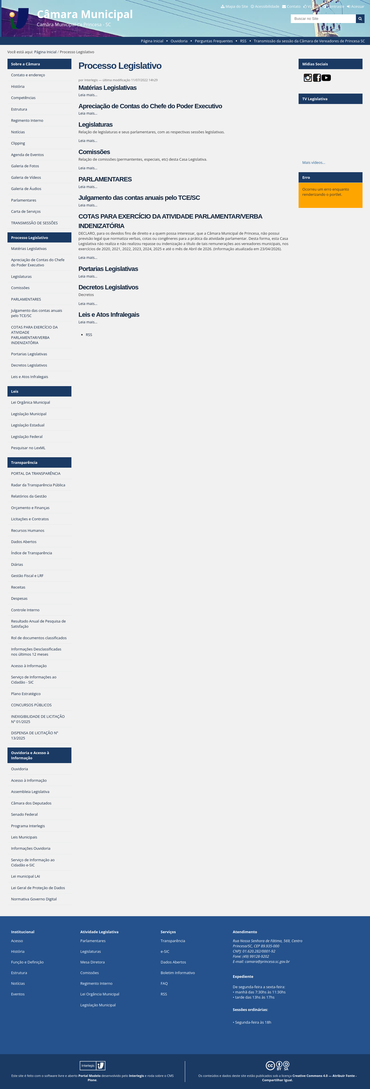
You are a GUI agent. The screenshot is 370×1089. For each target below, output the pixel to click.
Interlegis (136, 1075)
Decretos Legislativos (108, 287)
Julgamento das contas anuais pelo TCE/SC (139, 197)
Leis (14, 391)
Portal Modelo (89, 1075)
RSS (243, 40)
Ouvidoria (179, 40)
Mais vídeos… (313, 162)
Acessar (358, 6)
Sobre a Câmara (25, 64)
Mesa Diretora (92, 962)
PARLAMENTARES (105, 179)
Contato (294, 6)
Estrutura (19, 972)
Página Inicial (152, 40)
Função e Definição (27, 962)
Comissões (94, 151)
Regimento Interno (96, 983)
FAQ (164, 983)
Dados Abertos (173, 962)
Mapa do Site (236, 6)
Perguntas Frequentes (214, 40)
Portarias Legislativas (108, 268)
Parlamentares (92, 940)
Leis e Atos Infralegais (108, 314)
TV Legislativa (314, 98)
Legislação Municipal (98, 1005)
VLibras (314, 6)
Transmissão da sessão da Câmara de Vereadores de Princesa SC (309, 40)
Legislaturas (95, 124)
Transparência (24, 462)
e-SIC (165, 951)
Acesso (17, 940)
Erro (306, 177)
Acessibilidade (267, 6)
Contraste (335, 6)
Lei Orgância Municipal (99, 994)
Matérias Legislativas (107, 87)
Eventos (17, 994)
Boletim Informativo (178, 972)
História (17, 951)
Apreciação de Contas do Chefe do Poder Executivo (150, 106)
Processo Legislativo (29, 237)
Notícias (18, 983)
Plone (92, 1080)
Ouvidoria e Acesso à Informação (30, 755)
